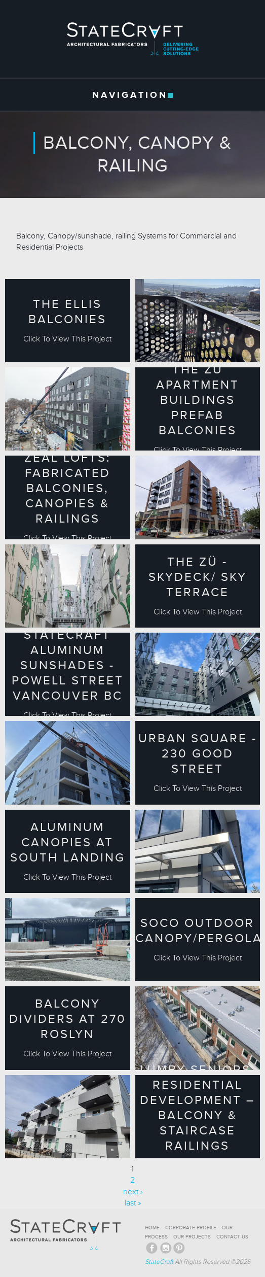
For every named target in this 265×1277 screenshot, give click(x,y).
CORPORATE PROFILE (190, 1228)
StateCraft (159, 1262)
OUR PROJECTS (192, 1237)
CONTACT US (232, 1237)
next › (132, 1192)
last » (133, 1203)
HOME (152, 1228)
